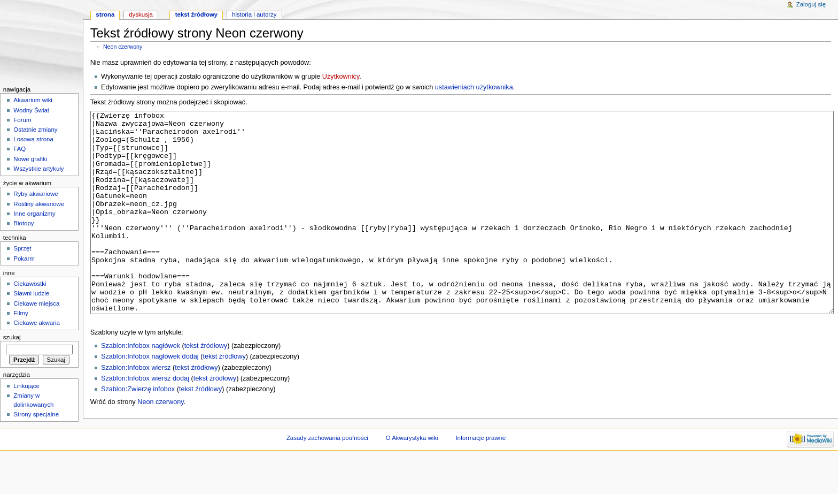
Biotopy (23, 223)
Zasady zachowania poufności (327, 475)
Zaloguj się (811, 4)
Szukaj (12, 337)
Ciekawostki (29, 283)
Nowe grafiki (30, 159)
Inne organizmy (34, 213)
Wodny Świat (31, 110)
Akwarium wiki (32, 100)
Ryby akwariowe (35, 194)
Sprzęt (22, 248)
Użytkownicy (341, 76)
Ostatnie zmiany (35, 129)
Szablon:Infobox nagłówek (140, 386)
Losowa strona (33, 139)
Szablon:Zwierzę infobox (138, 429)
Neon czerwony (122, 46)
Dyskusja (141, 14)
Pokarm (23, 258)
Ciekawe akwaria (36, 323)
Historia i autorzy (254, 14)
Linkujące (26, 386)
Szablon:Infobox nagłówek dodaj (150, 396)
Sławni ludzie (31, 293)
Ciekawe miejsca (36, 303)
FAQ (19, 149)
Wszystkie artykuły (38, 168)
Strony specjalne (36, 414)
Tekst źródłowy (196, 14)
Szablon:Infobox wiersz (135, 408)
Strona (105, 14)
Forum (22, 120)
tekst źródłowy (205, 386)
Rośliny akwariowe (38, 204)
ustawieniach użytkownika (474, 87)
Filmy (20, 313)
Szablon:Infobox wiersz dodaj (145, 418)
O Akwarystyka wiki (412, 475)
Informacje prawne (480, 475)
